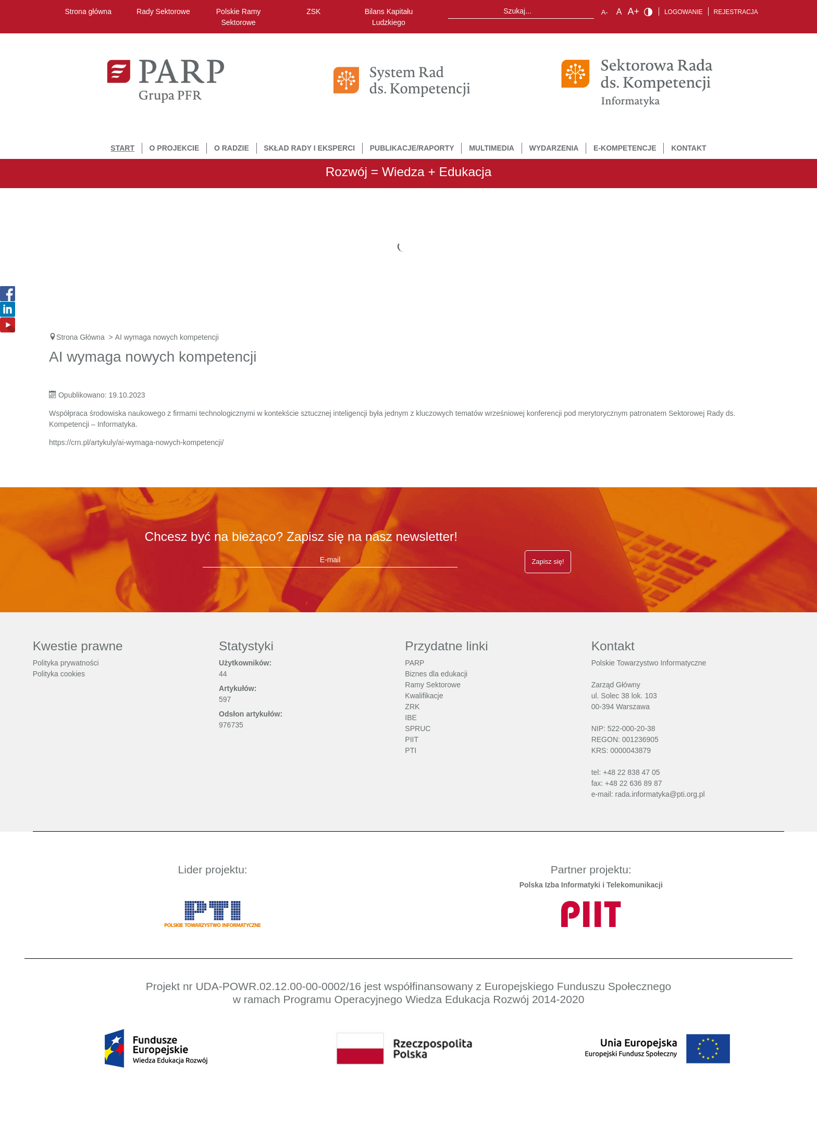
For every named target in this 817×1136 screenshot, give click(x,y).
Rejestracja (736, 12)
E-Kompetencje (625, 148)
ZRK (412, 706)
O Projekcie (175, 148)
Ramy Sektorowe (433, 685)
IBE (411, 717)
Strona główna (88, 11)
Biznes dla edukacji (436, 674)
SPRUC (417, 728)
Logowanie (683, 12)
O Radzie (231, 148)
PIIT (411, 739)
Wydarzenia (554, 148)
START (122, 148)
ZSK (313, 11)
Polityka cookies (59, 674)
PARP (414, 663)
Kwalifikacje (424, 696)
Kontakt (688, 148)
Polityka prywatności (66, 663)
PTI (410, 750)
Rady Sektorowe (163, 11)
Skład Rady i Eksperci (309, 148)
